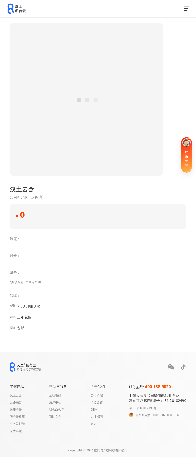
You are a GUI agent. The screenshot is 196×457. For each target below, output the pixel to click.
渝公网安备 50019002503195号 (157, 415)
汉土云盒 (16, 395)
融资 (94, 424)
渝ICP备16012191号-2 (144, 408)
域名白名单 (56, 409)
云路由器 (16, 402)
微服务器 (16, 409)
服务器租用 (17, 416)
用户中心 (55, 402)
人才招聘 (97, 416)
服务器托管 (17, 424)
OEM (94, 409)
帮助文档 (55, 416)
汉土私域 (16, 431)
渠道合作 (97, 402)
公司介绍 (97, 395)
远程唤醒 (55, 395)
